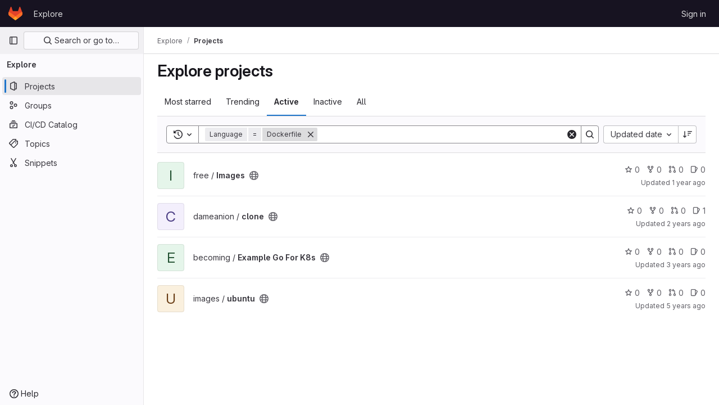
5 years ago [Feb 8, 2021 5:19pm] (686, 306)
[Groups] (71, 105)
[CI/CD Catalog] (71, 124)
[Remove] (310, 134)
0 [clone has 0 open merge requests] (678, 210)
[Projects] (71, 86)
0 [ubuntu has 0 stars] (632, 293)
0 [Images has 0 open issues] (698, 169)
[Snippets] (71, 163)
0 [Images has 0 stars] (632, 169)
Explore (48, 14)
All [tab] (361, 101)
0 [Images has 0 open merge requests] (676, 169)
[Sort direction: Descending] (688, 134)
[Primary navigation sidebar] (13, 41)
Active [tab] (286, 101)
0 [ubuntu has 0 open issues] (698, 293)
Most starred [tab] (188, 101)
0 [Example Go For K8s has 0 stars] (632, 251)
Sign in (693, 14)
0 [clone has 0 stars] (634, 210)
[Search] (441, 134)
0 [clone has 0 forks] (656, 210)
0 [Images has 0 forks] (654, 169)
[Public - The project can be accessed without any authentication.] (253, 175)
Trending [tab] (243, 101)
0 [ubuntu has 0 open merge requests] (676, 293)
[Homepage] (15, 13)
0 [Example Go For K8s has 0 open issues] (698, 251)
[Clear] (572, 134)
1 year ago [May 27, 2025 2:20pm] (689, 182)
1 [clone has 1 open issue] (699, 210)
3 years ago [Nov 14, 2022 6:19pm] (686, 264)
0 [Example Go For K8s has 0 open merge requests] (676, 251)
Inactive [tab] (327, 101)
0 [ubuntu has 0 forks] (654, 293)
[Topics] (71, 143)
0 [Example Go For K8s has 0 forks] (654, 251)
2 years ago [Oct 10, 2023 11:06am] (686, 223)
